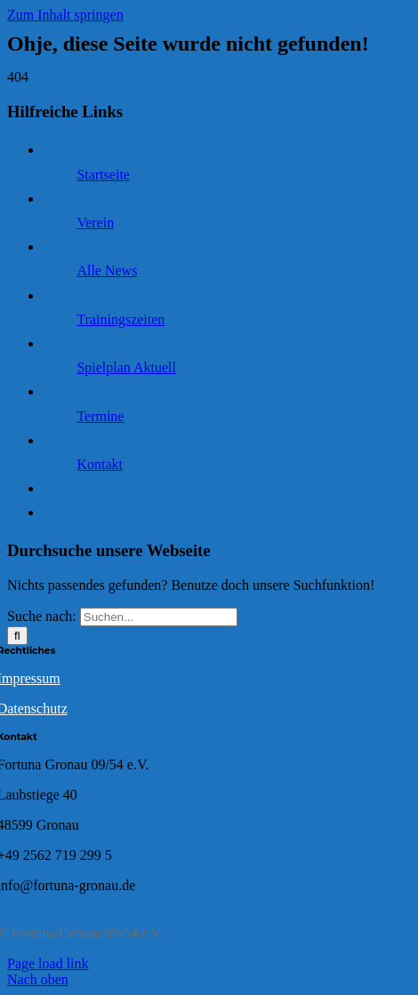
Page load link (48, 963)
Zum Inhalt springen (65, 14)
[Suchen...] (158, 617)
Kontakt (99, 464)
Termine (100, 416)
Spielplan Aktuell (126, 367)
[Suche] (17, 635)
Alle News (106, 270)
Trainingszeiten (120, 319)
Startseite (103, 174)
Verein (95, 222)
